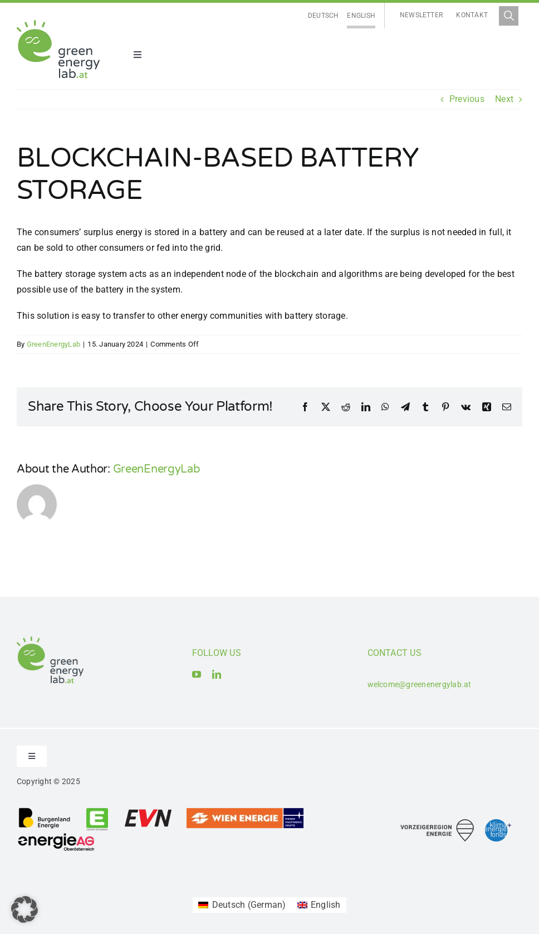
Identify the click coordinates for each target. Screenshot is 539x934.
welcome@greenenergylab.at (419, 684)
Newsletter (421, 15)
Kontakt (472, 15)
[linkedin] (216, 674)
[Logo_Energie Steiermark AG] (97, 811)
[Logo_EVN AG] (148, 811)
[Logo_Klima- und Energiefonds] (498, 823)
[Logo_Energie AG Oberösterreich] (56, 835)
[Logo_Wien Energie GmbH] (245, 811)
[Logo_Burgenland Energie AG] (44, 811)
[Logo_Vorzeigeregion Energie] (437, 823)
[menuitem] (323, 15)
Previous (466, 99)
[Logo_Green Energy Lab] (58, 24)
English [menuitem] (361, 16)
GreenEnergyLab (53, 344)
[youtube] (196, 674)
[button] (24, 909)
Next (504, 99)
